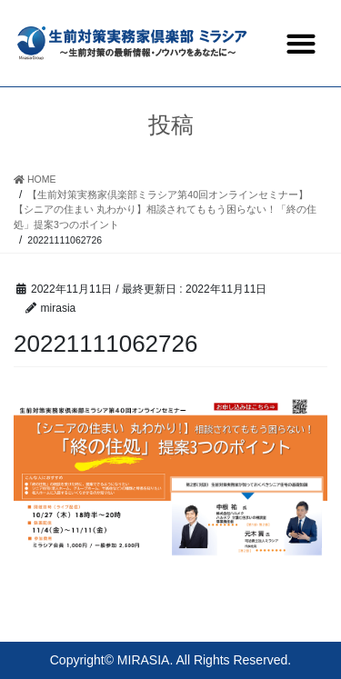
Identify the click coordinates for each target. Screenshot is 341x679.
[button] (300, 43)
